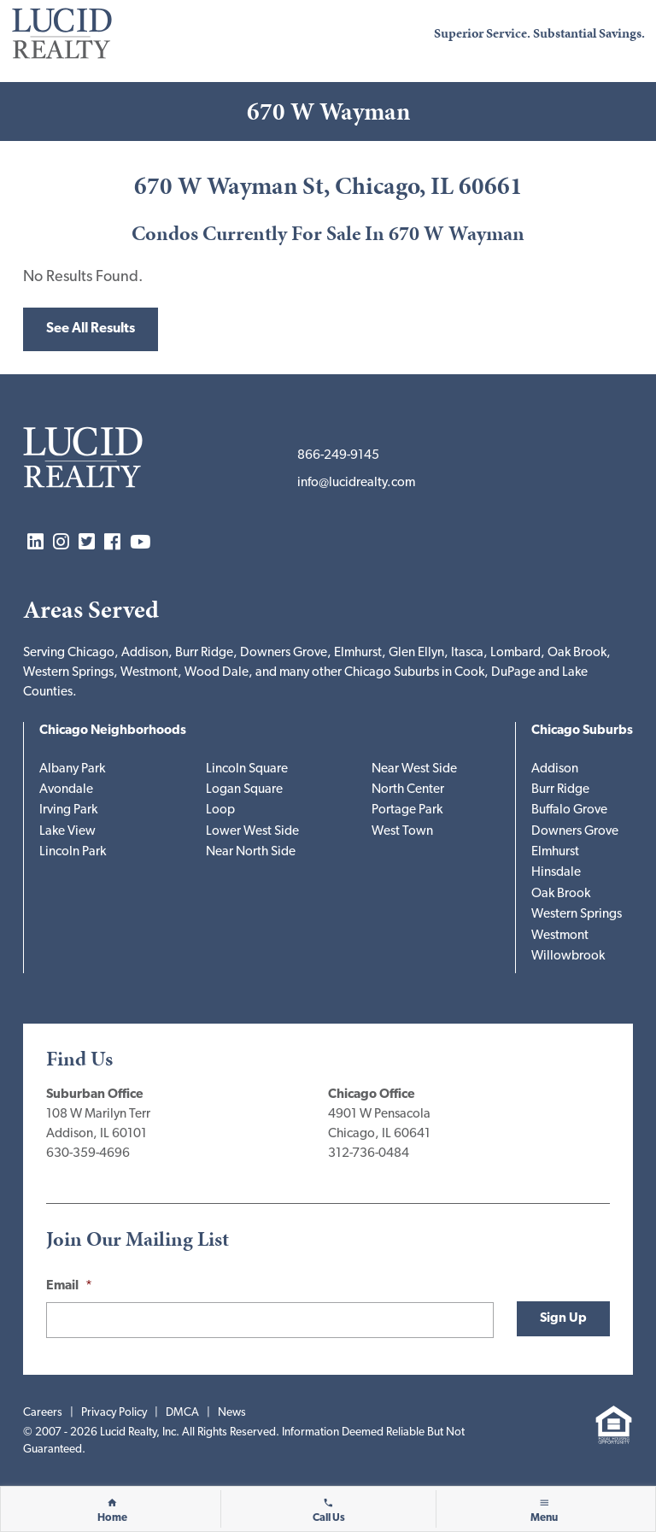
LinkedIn (35, 543)
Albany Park (72, 769)
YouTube (140, 543)
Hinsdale (556, 872)
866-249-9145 (338, 455)
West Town (402, 831)
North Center (408, 790)
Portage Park (407, 810)
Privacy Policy (114, 1412)
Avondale (66, 790)
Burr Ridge (560, 790)
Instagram (61, 543)
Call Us (329, 1518)
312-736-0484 (368, 1154)
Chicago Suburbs (582, 731)
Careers (42, 1412)
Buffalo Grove (569, 810)
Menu (544, 1518)
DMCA (182, 1412)
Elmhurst (555, 852)
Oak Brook (560, 894)
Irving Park (68, 810)
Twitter (87, 543)
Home (112, 1518)
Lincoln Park (72, 852)
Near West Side (414, 769)
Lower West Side (252, 831)
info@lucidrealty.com (356, 483)
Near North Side (251, 852)
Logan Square (244, 790)
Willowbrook (568, 956)
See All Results (90, 329)
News (232, 1412)
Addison (554, 769)
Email (69, 1286)
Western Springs (576, 914)
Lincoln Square (247, 769)
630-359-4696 (88, 1154)
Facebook (112, 543)
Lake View (67, 831)
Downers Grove (574, 831)
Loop (220, 810)
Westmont (560, 936)
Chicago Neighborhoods (112, 731)
